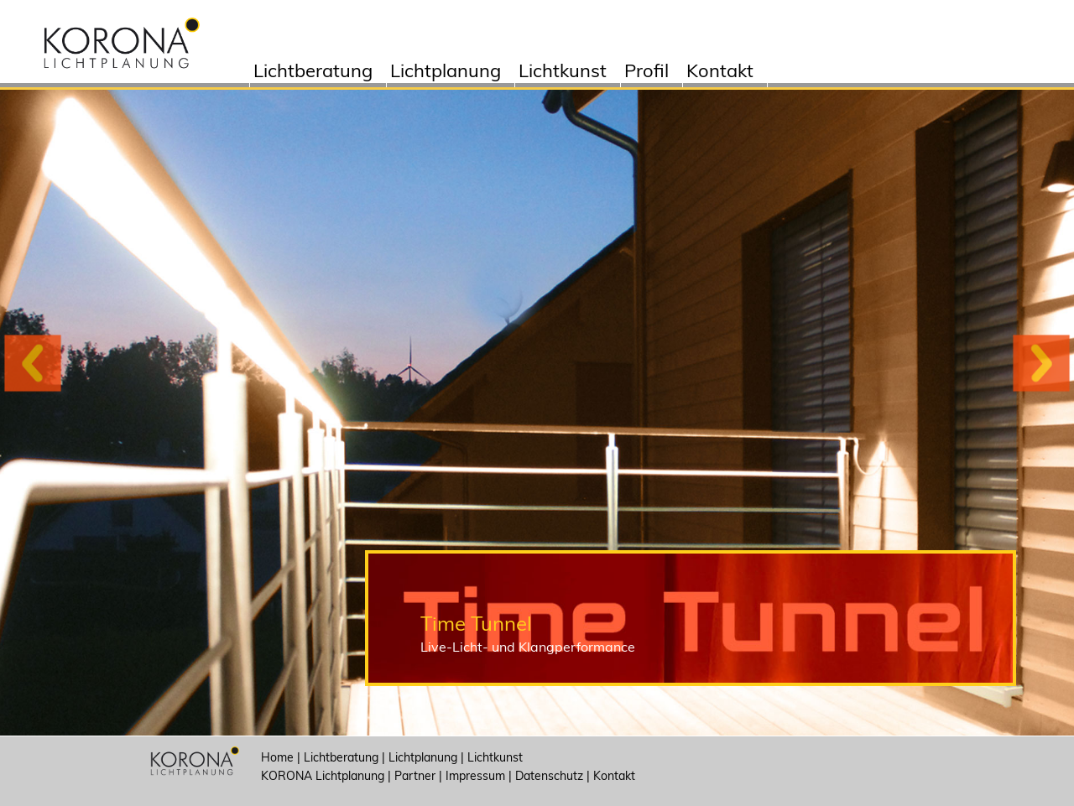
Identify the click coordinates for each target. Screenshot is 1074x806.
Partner (414, 775)
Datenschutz (549, 775)
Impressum (475, 775)
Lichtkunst (563, 72)
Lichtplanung (445, 72)
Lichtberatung (313, 72)
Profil (646, 72)
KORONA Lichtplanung (322, 775)
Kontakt (719, 72)
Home (277, 757)
